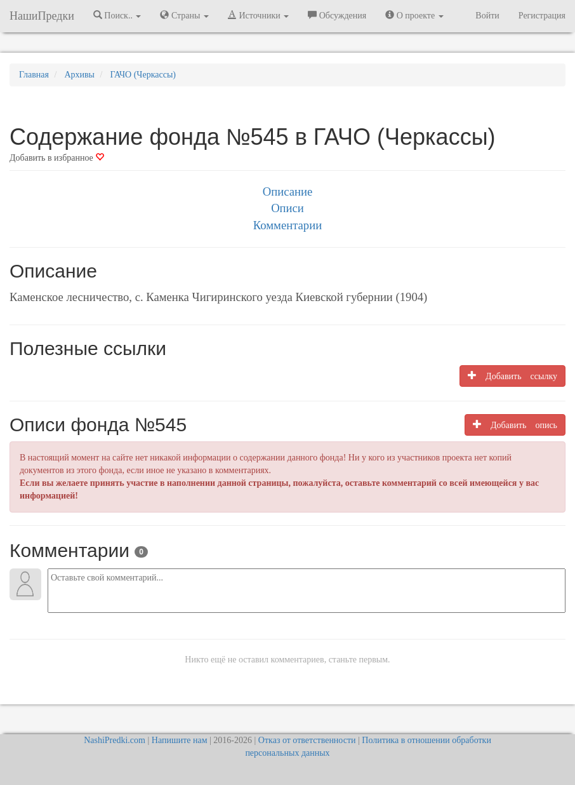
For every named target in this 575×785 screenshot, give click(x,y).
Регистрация (542, 15)
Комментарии (287, 225)
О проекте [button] (414, 15)
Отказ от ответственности (307, 740)
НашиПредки (42, 16)
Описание (287, 191)
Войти (487, 15)
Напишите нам (180, 740)
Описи (287, 208)
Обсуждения (337, 15)
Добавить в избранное (57, 158)
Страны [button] (184, 15)
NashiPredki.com (114, 740)
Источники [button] (258, 15)
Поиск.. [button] (117, 15)
